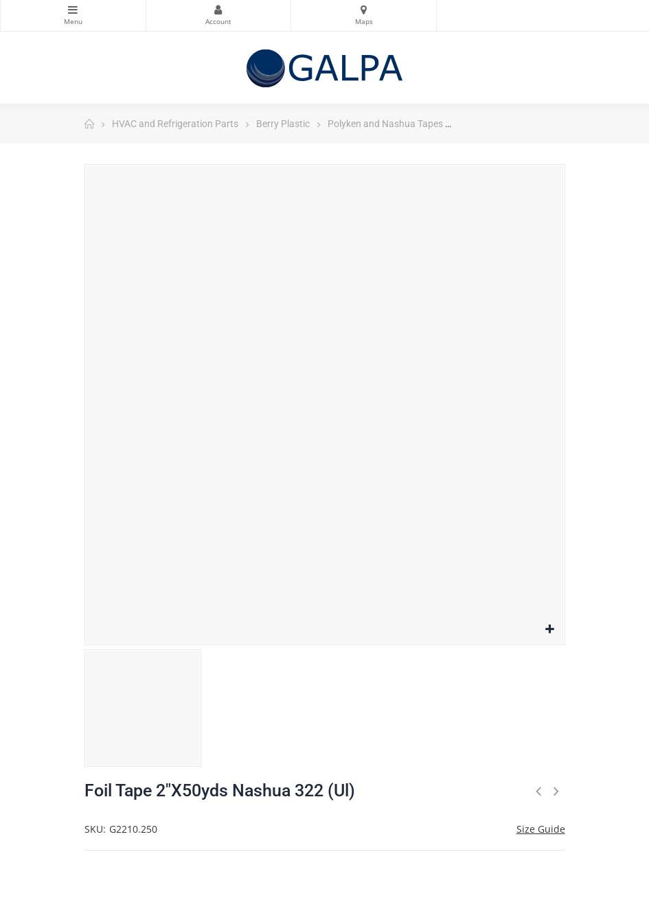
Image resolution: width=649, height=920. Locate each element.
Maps (363, 9)
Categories (73, 9)
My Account (218, 9)
